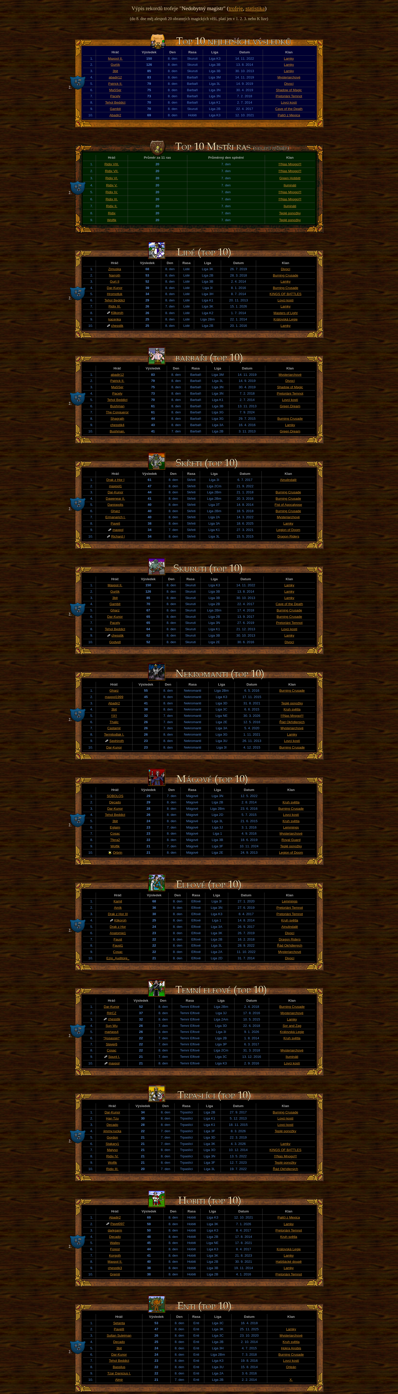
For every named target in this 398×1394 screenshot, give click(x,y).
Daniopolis (115, 505)
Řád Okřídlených (292, 722)
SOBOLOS (115, 796)
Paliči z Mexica (289, 115)
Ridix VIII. (112, 164)
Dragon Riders (288, 536)
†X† (114, 716)
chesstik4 (117, 425)
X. (291, 1380)
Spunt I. (114, 1057)
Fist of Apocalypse (288, 505)
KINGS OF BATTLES (286, 294)
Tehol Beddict (115, 102)
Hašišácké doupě (289, 1261)
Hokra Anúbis (291, 1348)
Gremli (115, 1274)
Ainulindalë (288, 480)
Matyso (112, 1150)
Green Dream (290, 406)
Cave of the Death (288, 109)
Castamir (114, 728)
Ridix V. (112, 185)
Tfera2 (115, 840)
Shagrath (117, 418)
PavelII (119, 1329)
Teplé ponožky (290, 213)
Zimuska (114, 269)
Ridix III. (112, 199)
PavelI (115, 523)
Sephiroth (116, 741)
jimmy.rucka (112, 1131)
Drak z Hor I (115, 480)
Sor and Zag (292, 1026)
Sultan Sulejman (119, 1335)
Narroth (114, 275)
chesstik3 (115, 1268)
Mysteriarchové (288, 77)
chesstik (117, 326)
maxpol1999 (114, 697)
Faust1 (118, 945)
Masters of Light (286, 313)
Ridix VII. (111, 171)
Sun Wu (112, 1026)
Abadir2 (115, 115)
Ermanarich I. (115, 517)
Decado (115, 802)
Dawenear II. (115, 498)
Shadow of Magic (289, 90)
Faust (117, 939)
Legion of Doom (288, 530)
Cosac (115, 833)
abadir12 (115, 77)
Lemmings (291, 827)
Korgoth (115, 1255)
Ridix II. (111, 206)
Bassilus (119, 1367)
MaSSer (115, 90)
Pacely (115, 96)
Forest (115, 1249)
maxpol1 (115, 486)
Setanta (119, 1323)
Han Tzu (112, 1118)
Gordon (112, 1137)
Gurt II (114, 281)
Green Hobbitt (290, 178)
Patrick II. (115, 84)
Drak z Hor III (118, 914)
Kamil (117, 901)
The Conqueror (117, 412)
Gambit (115, 109)
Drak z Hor (118, 927)
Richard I (118, 536)
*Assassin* (112, 1038)
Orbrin (117, 852)
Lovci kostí (289, 102)
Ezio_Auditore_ (117, 958)
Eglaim (115, 827)
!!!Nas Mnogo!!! (289, 164)
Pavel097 (117, 1224)
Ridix (111, 213)
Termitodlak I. (114, 734)
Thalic (114, 722)
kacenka (114, 319)
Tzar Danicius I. (119, 1373)
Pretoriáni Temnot (289, 96)
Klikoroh (117, 313)
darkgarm (115, 1230)
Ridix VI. (111, 178)
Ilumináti (290, 185)
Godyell (115, 642)
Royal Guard (291, 840)
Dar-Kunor (114, 288)
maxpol (117, 530)
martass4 (112, 1032)
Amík (118, 908)
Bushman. (117, 431)
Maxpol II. (115, 58)
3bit (115, 71)
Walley (115, 1243)
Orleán (291, 1367)
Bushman (117, 406)
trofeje (236, 8)
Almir (119, 1380)
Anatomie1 (118, 933)
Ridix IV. (112, 192)
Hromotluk (114, 294)
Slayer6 (111, 1044)
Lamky (289, 58)
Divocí (289, 84)
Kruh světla (292, 709)
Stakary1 (112, 1144)
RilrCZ (112, 1013)
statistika (255, 8)
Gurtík (115, 65)
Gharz (115, 511)
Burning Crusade (285, 275)
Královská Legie (286, 319)
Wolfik (111, 220)
